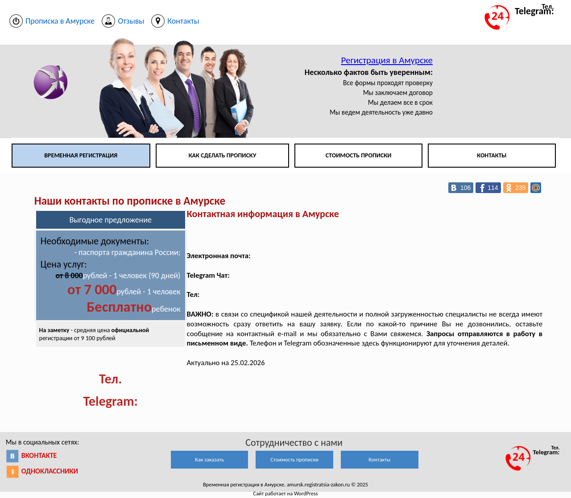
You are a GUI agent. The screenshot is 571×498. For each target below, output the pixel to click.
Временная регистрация (80, 155)
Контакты (491, 155)
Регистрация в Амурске (387, 60)
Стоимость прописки (359, 155)
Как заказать (209, 459)
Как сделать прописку (223, 155)
